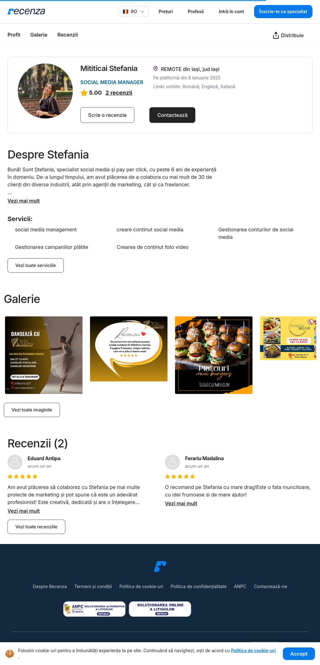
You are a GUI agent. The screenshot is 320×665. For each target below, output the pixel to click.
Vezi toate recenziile (36, 526)
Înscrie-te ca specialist (283, 11)
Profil (14, 35)
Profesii (196, 11)
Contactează (172, 115)
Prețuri (166, 11)
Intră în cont (231, 11)
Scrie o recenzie (107, 115)
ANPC (240, 586)
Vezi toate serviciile (35, 265)
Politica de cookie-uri (141, 586)
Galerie (39, 35)
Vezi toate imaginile (32, 409)
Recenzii (68, 35)
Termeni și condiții (93, 586)
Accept (299, 654)
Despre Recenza (50, 586)
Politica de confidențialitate (199, 586)
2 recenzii (119, 92)
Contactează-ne (270, 586)
